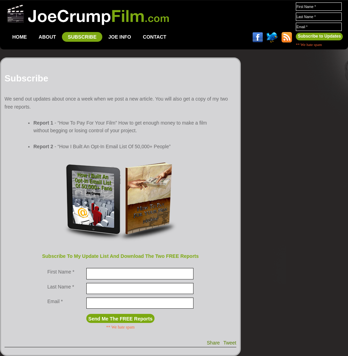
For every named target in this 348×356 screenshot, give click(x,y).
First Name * (60, 272)
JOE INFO (119, 37)
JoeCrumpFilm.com (88, 14)
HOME (19, 37)
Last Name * (61, 287)
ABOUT (47, 37)
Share (213, 343)
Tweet (229, 343)
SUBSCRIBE (82, 37)
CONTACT (154, 37)
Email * (55, 301)
